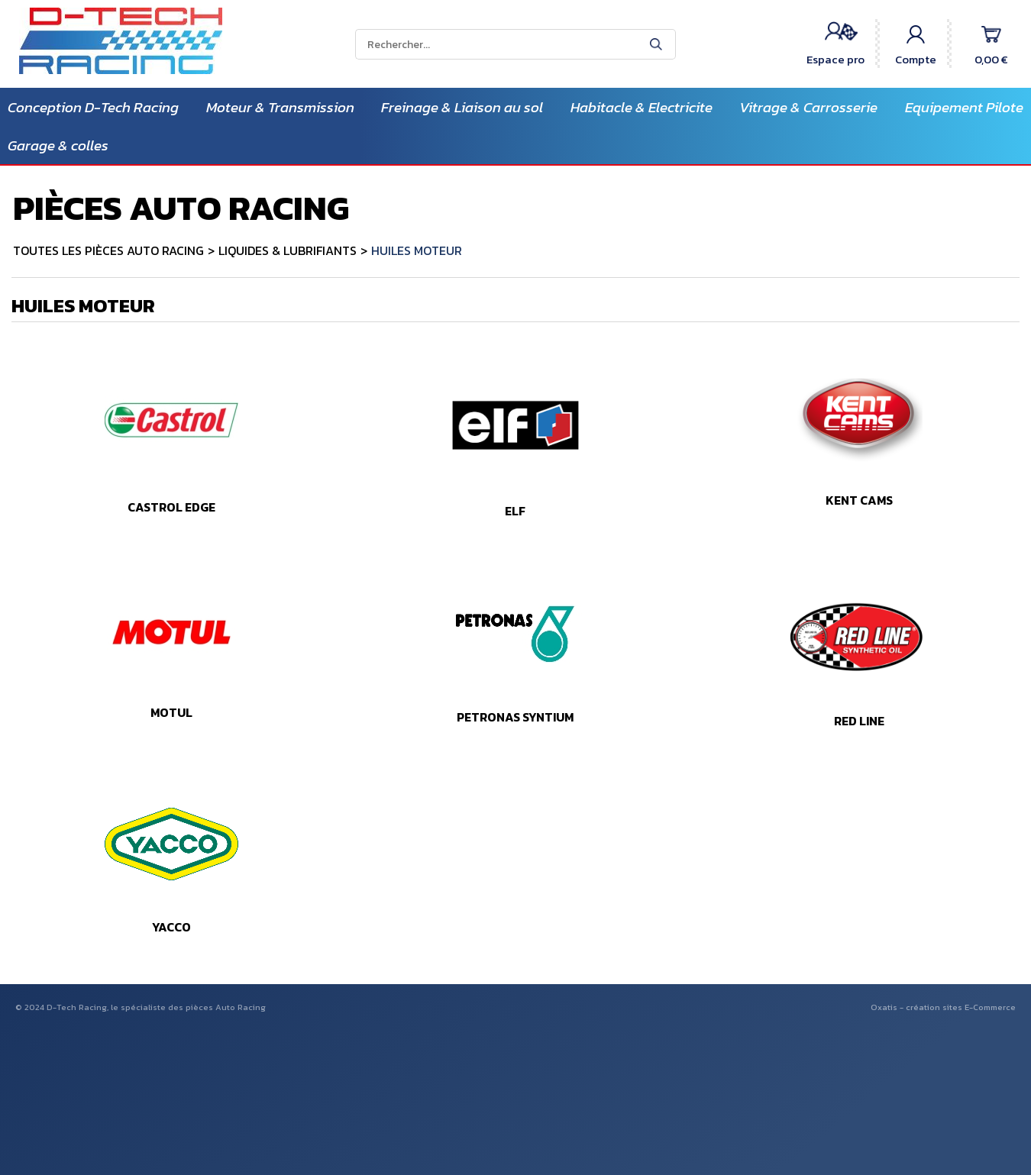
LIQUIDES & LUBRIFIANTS (287, 250)
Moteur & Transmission (280, 107)
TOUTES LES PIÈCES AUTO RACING (108, 250)
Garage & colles (58, 145)
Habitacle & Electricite (641, 107)
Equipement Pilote (964, 107)
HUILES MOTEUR (416, 250)
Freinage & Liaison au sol (462, 107)
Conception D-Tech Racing (93, 107)
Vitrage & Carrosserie (808, 107)
